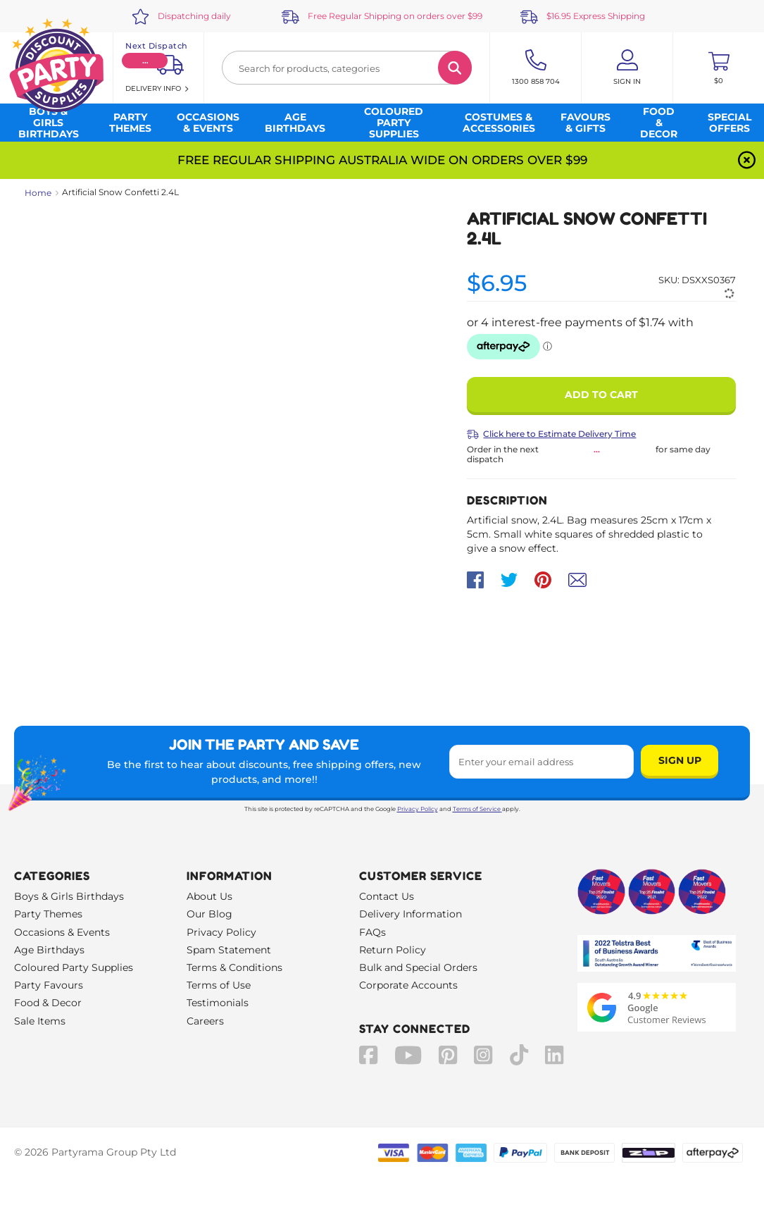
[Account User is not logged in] (627, 67)
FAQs (372, 932)
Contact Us (386, 896)
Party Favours (48, 985)
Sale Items (39, 1021)
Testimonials (218, 1002)
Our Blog (209, 914)
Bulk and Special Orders (418, 967)
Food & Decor (48, 1002)
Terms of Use (219, 985)
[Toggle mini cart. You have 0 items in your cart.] (718, 67)
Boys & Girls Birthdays (69, 896)
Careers (205, 1021)
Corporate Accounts (408, 985)
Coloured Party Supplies (73, 967)
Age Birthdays (49, 949)
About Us (209, 896)
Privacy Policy (417, 808)
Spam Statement (229, 949)
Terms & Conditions (234, 967)
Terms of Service (477, 808)
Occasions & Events (62, 932)
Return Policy (392, 949)
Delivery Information (410, 914)
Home (38, 192)
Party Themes (48, 914)
